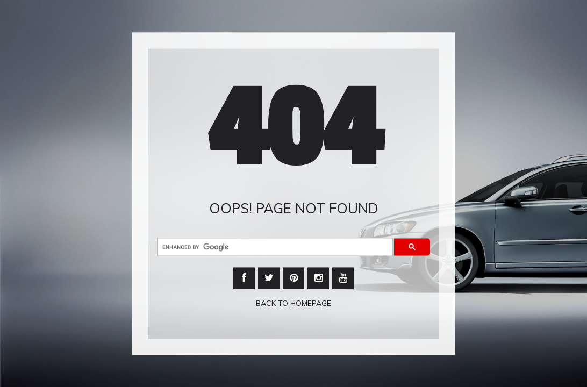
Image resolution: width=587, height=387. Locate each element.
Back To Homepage (293, 303)
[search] (273, 247)
